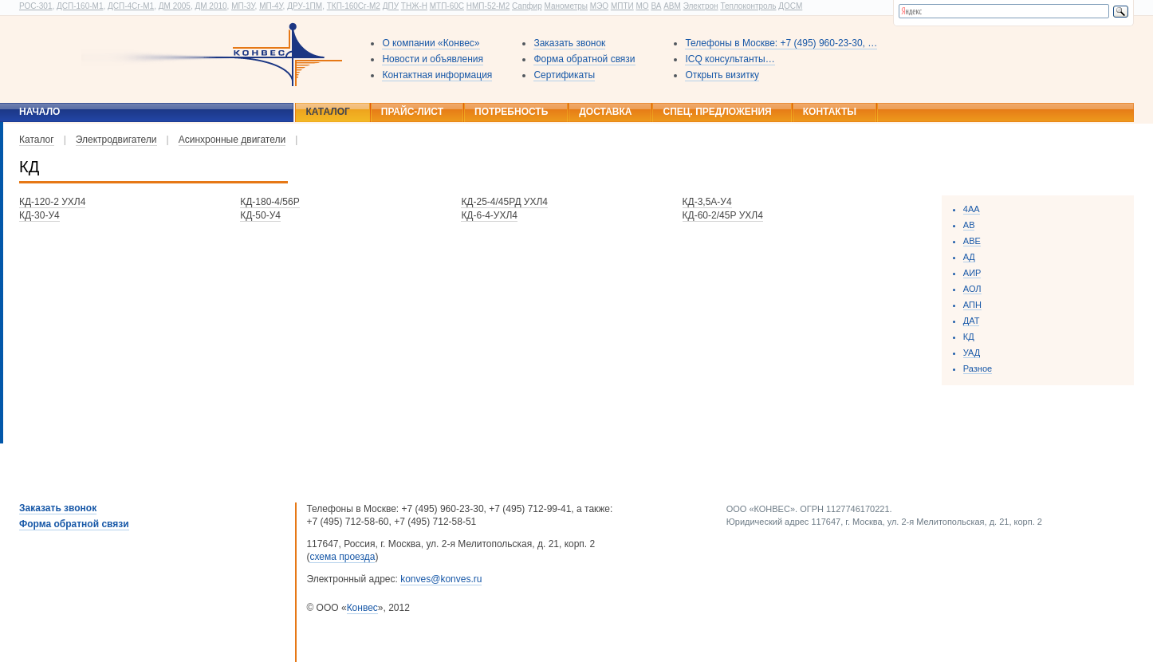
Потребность (511, 111)
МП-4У (270, 6)
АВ (969, 225)
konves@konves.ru (441, 579)
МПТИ (622, 6)
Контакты (829, 111)
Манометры (566, 6)
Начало (39, 111)
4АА (971, 209)
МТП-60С (447, 6)
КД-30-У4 (39, 215)
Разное (977, 368)
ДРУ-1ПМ (304, 6)
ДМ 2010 (210, 6)
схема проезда (342, 556)
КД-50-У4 (260, 215)
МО (642, 6)
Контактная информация (437, 75)
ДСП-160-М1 (80, 6)
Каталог (327, 111)
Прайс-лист (412, 111)
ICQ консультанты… (729, 59)
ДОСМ (790, 6)
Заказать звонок (569, 43)
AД (969, 257)
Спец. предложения (717, 111)
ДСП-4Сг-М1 (131, 6)
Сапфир (527, 6)
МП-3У (242, 6)
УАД (971, 352)
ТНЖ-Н (414, 6)
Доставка (605, 111)
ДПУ (391, 6)
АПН (972, 304)
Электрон (700, 6)
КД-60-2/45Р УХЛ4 (723, 215)
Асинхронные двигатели (232, 139)
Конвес (362, 607)
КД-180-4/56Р (270, 201)
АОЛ (972, 289)
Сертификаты (564, 75)
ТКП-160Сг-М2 (353, 6)
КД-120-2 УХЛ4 (52, 201)
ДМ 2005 (175, 6)
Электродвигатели (116, 139)
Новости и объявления (432, 59)
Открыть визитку (722, 75)
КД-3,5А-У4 (707, 201)
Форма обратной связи (584, 59)
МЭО (599, 6)
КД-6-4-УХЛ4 (489, 215)
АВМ (672, 6)
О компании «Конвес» (430, 43)
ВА (656, 6)
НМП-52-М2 (488, 6)
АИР (972, 273)
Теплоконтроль (748, 6)
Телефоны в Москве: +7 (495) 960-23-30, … (781, 43)
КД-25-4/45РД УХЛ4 (504, 201)
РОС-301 (35, 6)
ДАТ (971, 320)
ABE (972, 241)
